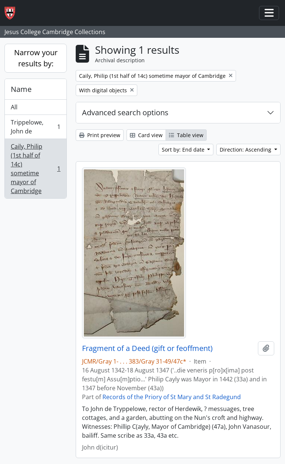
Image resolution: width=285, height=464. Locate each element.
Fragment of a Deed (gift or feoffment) (147, 348)
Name (21, 89)
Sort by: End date (184, 149)
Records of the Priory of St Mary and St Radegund (171, 397)
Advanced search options (125, 112)
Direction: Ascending (246, 149)
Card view (146, 135)
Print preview (99, 135)
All (14, 107)
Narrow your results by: (36, 58)
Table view (186, 135)
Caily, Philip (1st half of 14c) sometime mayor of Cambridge (35, 168)
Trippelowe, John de (35, 126)
